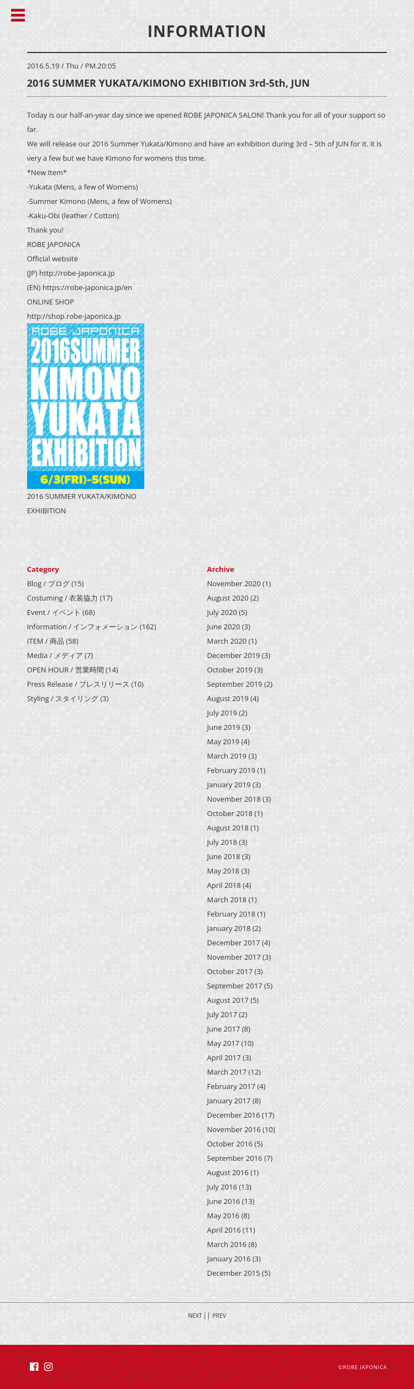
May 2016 (223, 1215)
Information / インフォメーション (82, 627)
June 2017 (223, 1029)
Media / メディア (55, 655)
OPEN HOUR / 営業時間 (65, 670)
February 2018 (231, 914)
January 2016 (229, 1259)
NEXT (195, 1315)
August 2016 (228, 1172)
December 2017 (233, 943)
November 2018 (234, 799)
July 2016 (222, 1187)
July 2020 (222, 612)
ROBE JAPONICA (365, 1367)
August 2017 (228, 1000)
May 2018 (223, 871)
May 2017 (223, 1043)
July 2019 (222, 713)
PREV (219, 1315)
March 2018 (227, 899)
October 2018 (230, 813)
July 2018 (222, 842)
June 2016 (223, 1201)
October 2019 (230, 670)
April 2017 (224, 1057)
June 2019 (223, 727)
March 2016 (227, 1244)
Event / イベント (54, 612)
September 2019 (235, 684)
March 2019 (227, 756)
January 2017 (229, 1101)
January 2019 (229, 785)
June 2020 (223, 627)
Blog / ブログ (48, 583)
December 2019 (233, 655)
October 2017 (230, 971)
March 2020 (227, 641)
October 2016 (230, 1144)
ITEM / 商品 (45, 641)
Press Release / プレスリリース (78, 684)
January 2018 (229, 928)
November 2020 (234, 583)
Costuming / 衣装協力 (62, 598)
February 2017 (231, 1086)
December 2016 (233, 1115)
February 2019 (231, 770)
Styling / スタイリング (62, 698)
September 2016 (235, 1158)
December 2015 (233, 1273)
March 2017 (227, 1072)
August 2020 (228, 598)
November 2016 (234, 1129)
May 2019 (223, 741)
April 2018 (224, 885)
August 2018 (228, 828)
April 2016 (224, 1230)
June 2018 (223, 856)
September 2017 (235, 986)
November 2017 (234, 957)
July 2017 (222, 1014)
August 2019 (228, 698)
